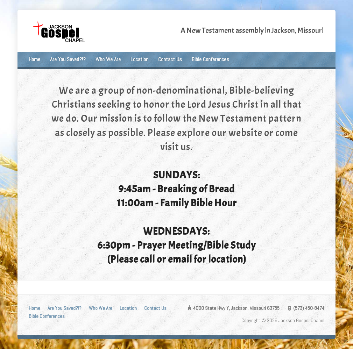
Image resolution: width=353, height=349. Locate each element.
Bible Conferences (210, 59)
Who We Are (108, 59)
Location (139, 59)
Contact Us (170, 59)
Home (34, 59)
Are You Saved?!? (68, 59)
